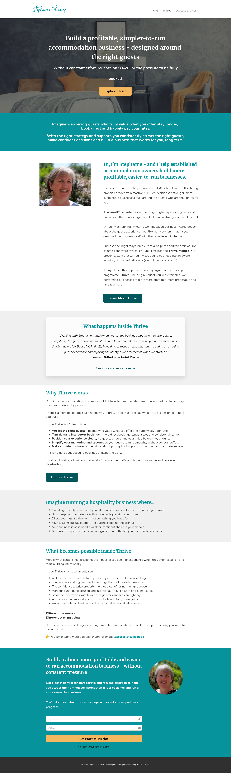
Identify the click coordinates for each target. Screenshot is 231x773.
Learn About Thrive (123, 298)
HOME (155, 10)
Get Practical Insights (93, 738)
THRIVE (167, 10)
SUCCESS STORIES (186, 10)
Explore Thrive (115, 91)
